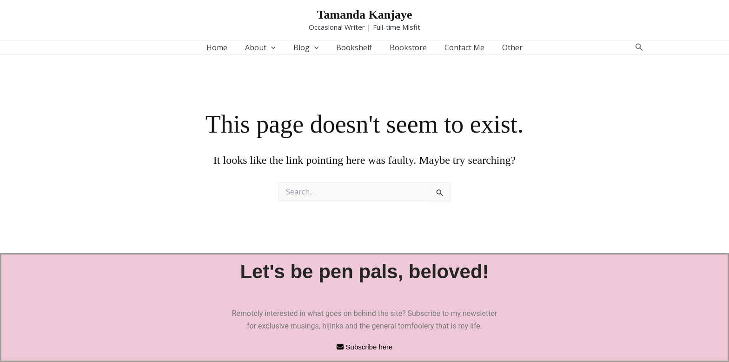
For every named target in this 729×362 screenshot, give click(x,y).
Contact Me (459, 47)
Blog (309, 47)
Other (504, 47)
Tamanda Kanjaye (364, 14)
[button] (276, 47)
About (266, 47)
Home (225, 47)
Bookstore (405, 47)
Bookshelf (354, 47)
